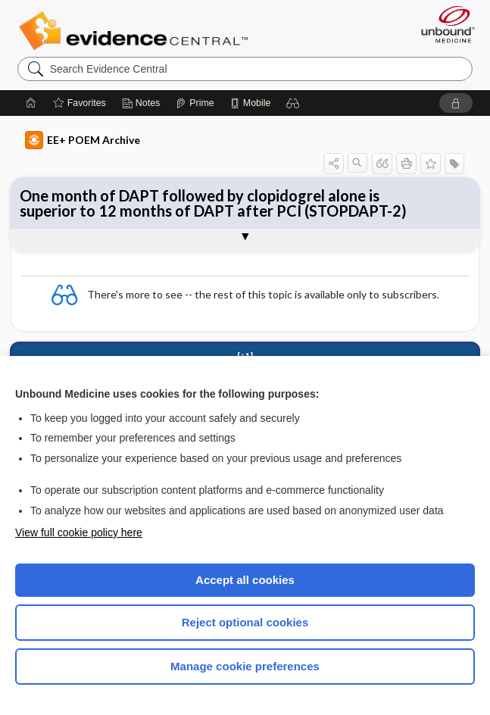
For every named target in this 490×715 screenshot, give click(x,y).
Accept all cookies (245, 579)
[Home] (31, 103)
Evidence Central (136, 31)
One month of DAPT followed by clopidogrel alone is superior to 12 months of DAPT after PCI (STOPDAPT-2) (213, 203)
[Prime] (195, 103)
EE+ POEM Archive (82, 140)
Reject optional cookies (245, 622)
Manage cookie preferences (245, 666)
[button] (293, 103)
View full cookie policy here (78, 532)
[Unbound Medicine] (443, 24)
